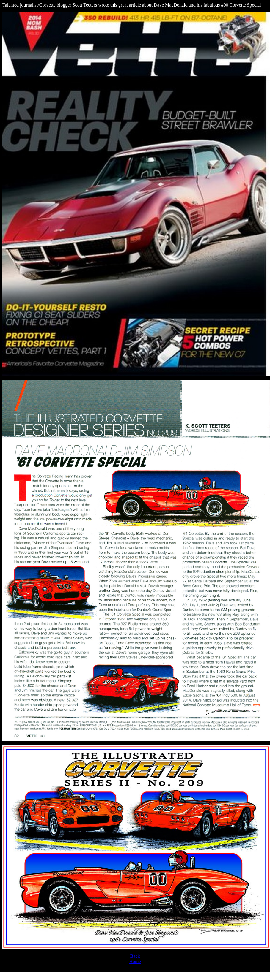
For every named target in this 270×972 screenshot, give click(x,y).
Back (135, 956)
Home (135, 961)
